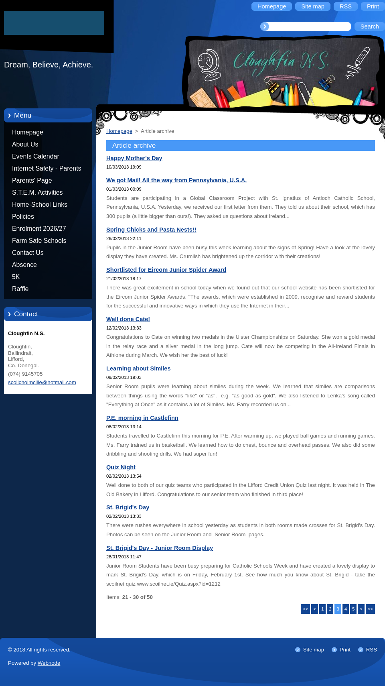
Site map (313, 650)
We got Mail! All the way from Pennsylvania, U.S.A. (176, 180)
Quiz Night (121, 467)
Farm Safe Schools (39, 240)
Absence (24, 264)
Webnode (49, 663)
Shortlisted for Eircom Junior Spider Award (166, 270)
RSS (371, 650)
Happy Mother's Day (134, 158)
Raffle (20, 288)
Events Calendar (35, 156)
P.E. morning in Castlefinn (142, 418)
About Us (25, 144)
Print (345, 650)
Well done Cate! (128, 319)
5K (16, 276)
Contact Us (28, 252)
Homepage (27, 132)
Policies (23, 216)
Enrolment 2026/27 (39, 228)
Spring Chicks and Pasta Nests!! (151, 229)
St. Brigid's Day (127, 507)
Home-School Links (39, 204)
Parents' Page (32, 180)
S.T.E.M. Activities (37, 192)
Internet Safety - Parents (46, 168)
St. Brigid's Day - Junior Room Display (159, 548)
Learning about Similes (138, 368)
